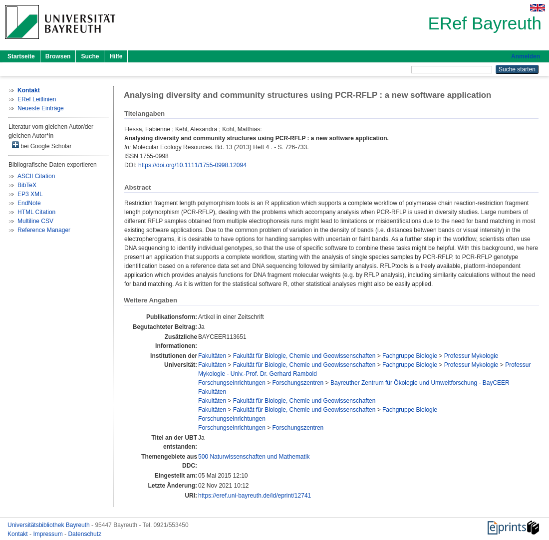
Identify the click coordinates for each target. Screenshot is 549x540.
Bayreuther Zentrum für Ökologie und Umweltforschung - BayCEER (420, 382)
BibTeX (26, 185)
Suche (90, 56)
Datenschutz (84, 534)
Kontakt (18, 534)
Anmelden (525, 56)
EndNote (29, 203)
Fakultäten (212, 355)
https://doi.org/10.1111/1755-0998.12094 (192, 165)
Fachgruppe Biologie (409, 355)
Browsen (58, 56)
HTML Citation (36, 212)
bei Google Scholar (41, 145)
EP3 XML (30, 194)
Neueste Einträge (40, 108)
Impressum (48, 534)
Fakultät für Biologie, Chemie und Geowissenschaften (304, 355)
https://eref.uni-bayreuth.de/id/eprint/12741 (254, 495)
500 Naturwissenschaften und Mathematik (253, 456)
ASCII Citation (36, 176)
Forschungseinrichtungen (232, 382)
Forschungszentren (298, 382)
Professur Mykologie (471, 355)
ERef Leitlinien (36, 99)
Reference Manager (43, 230)
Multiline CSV (35, 221)
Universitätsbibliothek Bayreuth (49, 525)
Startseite (21, 56)
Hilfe (115, 56)
